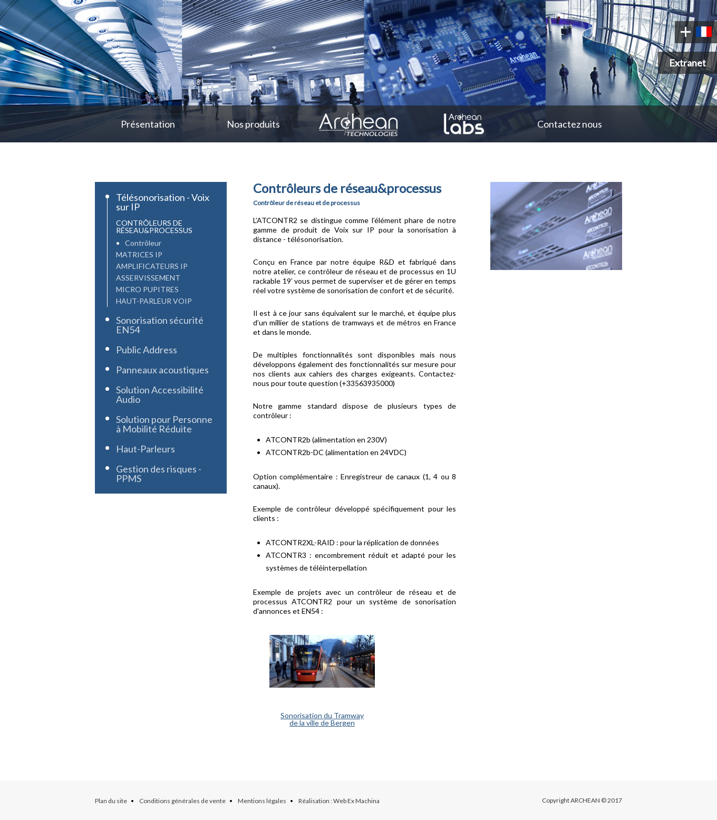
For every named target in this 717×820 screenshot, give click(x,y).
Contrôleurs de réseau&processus (154, 226)
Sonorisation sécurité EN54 (160, 324)
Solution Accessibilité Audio (160, 394)
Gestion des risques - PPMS (158, 473)
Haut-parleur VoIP (154, 300)
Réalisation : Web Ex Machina (339, 801)
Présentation (148, 124)
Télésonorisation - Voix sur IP (162, 202)
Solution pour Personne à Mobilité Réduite (164, 424)
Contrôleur (143, 242)
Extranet (687, 63)
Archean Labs (464, 123)
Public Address (146, 349)
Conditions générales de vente (182, 801)
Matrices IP (139, 254)
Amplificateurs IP (152, 266)
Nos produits (253, 124)
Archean (358, 123)
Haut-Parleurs (145, 449)
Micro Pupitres (147, 289)
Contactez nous (569, 124)
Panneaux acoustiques (162, 369)
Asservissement (148, 277)
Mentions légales (262, 801)
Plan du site (111, 801)
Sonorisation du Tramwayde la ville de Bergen (322, 719)
